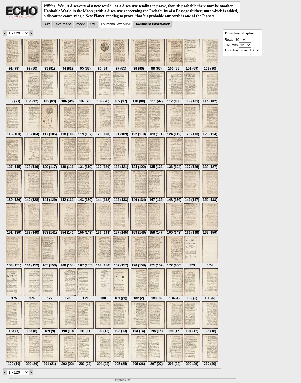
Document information (152, 24)
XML (92, 24)
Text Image (62, 24)
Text (46, 24)
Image (80, 24)
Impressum (122, 380)
